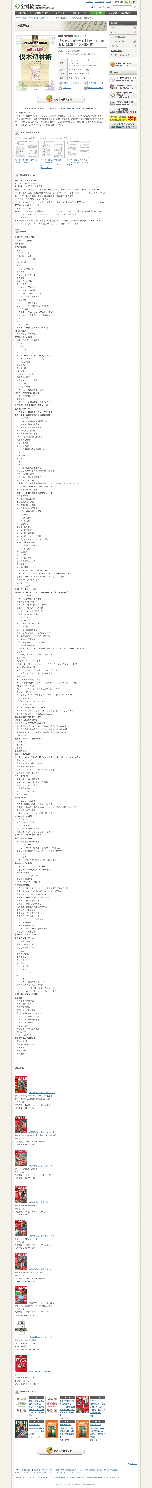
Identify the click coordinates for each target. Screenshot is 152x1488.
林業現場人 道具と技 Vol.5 (41, 1236)
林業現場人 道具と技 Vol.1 (42, 1093)
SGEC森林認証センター (69, 1470)
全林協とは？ (26, 1470)
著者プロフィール (93, 83)
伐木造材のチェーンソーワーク (42, 1337)
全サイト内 (98, 7)
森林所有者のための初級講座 (107, 1470)
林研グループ (47, 1470)
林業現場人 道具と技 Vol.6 (42, 1269)
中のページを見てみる (70, 83)
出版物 (107, 7)
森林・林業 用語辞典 (87, 1470)
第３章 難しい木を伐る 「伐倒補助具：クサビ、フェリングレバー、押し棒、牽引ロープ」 (52, 155)
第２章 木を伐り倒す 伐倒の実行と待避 (26, 152)
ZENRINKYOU (77, 1484)
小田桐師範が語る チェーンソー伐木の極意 (37, 1431)
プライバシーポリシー (75, 1472)
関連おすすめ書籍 (93, 87)
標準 (127, 2)
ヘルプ (108, 2)
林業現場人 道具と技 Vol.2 (41, 1132)
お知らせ (18, 1472)
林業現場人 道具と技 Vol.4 (42, 1202)
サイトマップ (99, 2)
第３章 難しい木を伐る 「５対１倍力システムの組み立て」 (78, 153)
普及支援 (37, 1470)
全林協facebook (59, 1477)
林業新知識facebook (77, 1477)
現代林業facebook (95, 1477)
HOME (17, 18)
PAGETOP (133, 1464)
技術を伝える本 (80, 36)
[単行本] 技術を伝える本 (36, 18)
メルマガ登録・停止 (39, 1472)
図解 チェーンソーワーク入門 (42, 1371)
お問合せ (89, 2)
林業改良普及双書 (118, 37)
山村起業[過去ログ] (113, 1477)
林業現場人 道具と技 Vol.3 (41, 1166)
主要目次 (64, 87)
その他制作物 (116, 50)
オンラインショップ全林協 (39, 1477)
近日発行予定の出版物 (120, 55)
